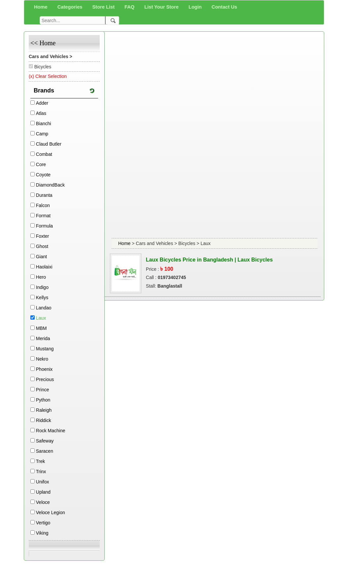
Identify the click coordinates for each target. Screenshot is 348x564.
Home (125, 243)
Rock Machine (50, 430)
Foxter (42, 236)
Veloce (43, 502)
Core (41, 164)
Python (43, 400)
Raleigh (44, 410)
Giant (41, 256)
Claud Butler (48, 144)
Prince (42, 389)
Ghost (42, 246)
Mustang (45, 348)
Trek (40, 461)
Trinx (41, 471)
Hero (41, 277)
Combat (44, 154)
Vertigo (43, 522)
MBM (41, 328)
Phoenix (44, 369)
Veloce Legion (50, 512)
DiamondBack (50, 185)
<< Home (42, 43)
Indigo (42, 287)
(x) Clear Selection (48, 76)
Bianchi (43, 123)
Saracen (44, 451)
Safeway (45, 440)
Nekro (42, 359)
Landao (44, 307)
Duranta (44, 195)
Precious (45, 379)
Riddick (43, 420)
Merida (43, 338)
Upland (43, 492)
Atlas (41, 113)
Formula (44, 226)
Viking (42, 533)
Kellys (42, 297)
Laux (41, 318)
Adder (42, 103)
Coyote (43, 174)
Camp (42, 133)
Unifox (42, 481)
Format (43, 215)
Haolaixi (44, 266)
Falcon (43, 205)
